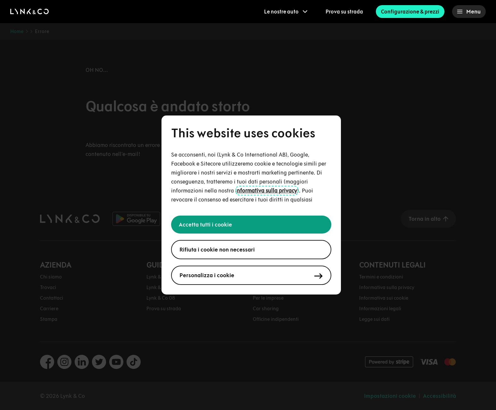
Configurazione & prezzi (410, 11)
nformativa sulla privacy (267, 190)
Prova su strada (344, 11)
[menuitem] (286, 11)
